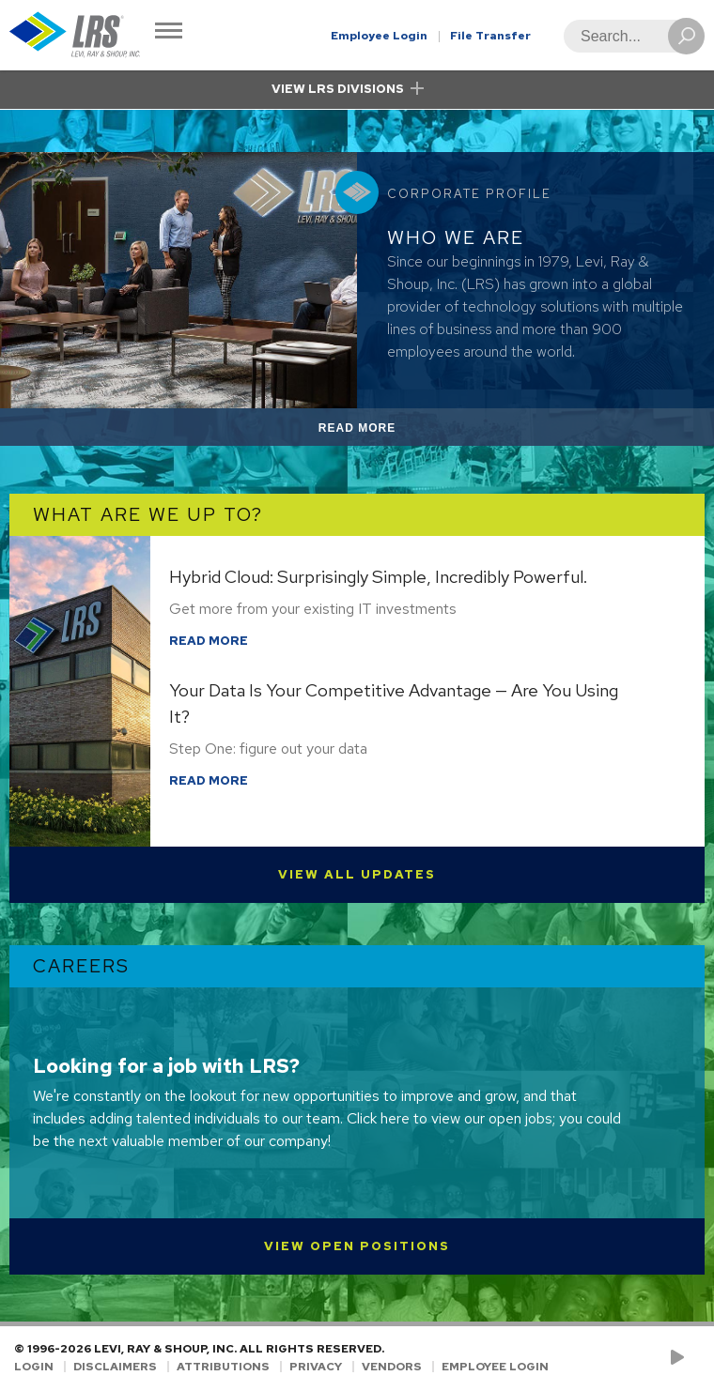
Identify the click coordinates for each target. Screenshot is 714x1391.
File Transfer (490, 35)
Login (34, 1366)
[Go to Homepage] (75, 35)
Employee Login (379, 35)
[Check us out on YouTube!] (681, 1358)
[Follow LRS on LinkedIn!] (696, 1358)
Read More (379, 431)
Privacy (315, 1366)
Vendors (392, 1366)
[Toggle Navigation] (168, 32)
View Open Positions (357, 1246)
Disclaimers (115, 1366)
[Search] (628, 36)
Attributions (223, 1366)
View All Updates (357, 874)
